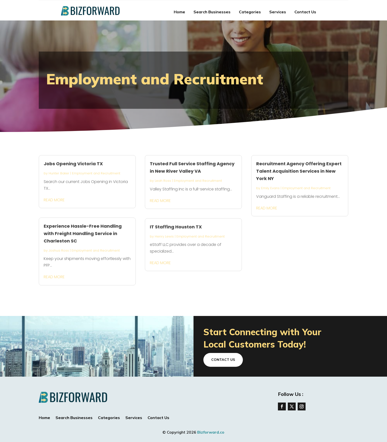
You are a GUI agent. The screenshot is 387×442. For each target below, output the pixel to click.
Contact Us (305, 11)
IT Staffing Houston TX (176, 227)
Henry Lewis (164, 236)
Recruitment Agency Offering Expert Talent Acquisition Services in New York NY (299, 171)
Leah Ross (163, 180)
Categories (250, 11)
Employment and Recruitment (96, 173)
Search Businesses (212, 11)
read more (54, 200)
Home (179, 11)
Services (277, 11)
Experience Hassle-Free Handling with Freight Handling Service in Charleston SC (83, 233)
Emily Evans (270, 188)
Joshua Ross (59, 250)
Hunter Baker (59, 173)
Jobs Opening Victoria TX (73, 164)
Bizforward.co (210, 432)
